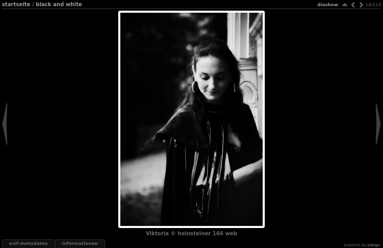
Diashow (327, 4)
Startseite (16, 4)
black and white (59, 4)
